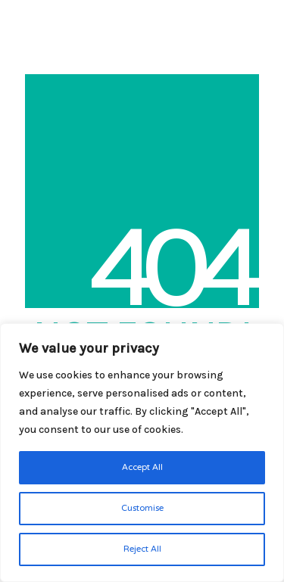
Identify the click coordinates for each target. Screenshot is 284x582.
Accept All (142, 467)
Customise (142, 508)
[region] (142, 452)
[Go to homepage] (30, 18)
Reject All (142, 549)
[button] (264, 18)
